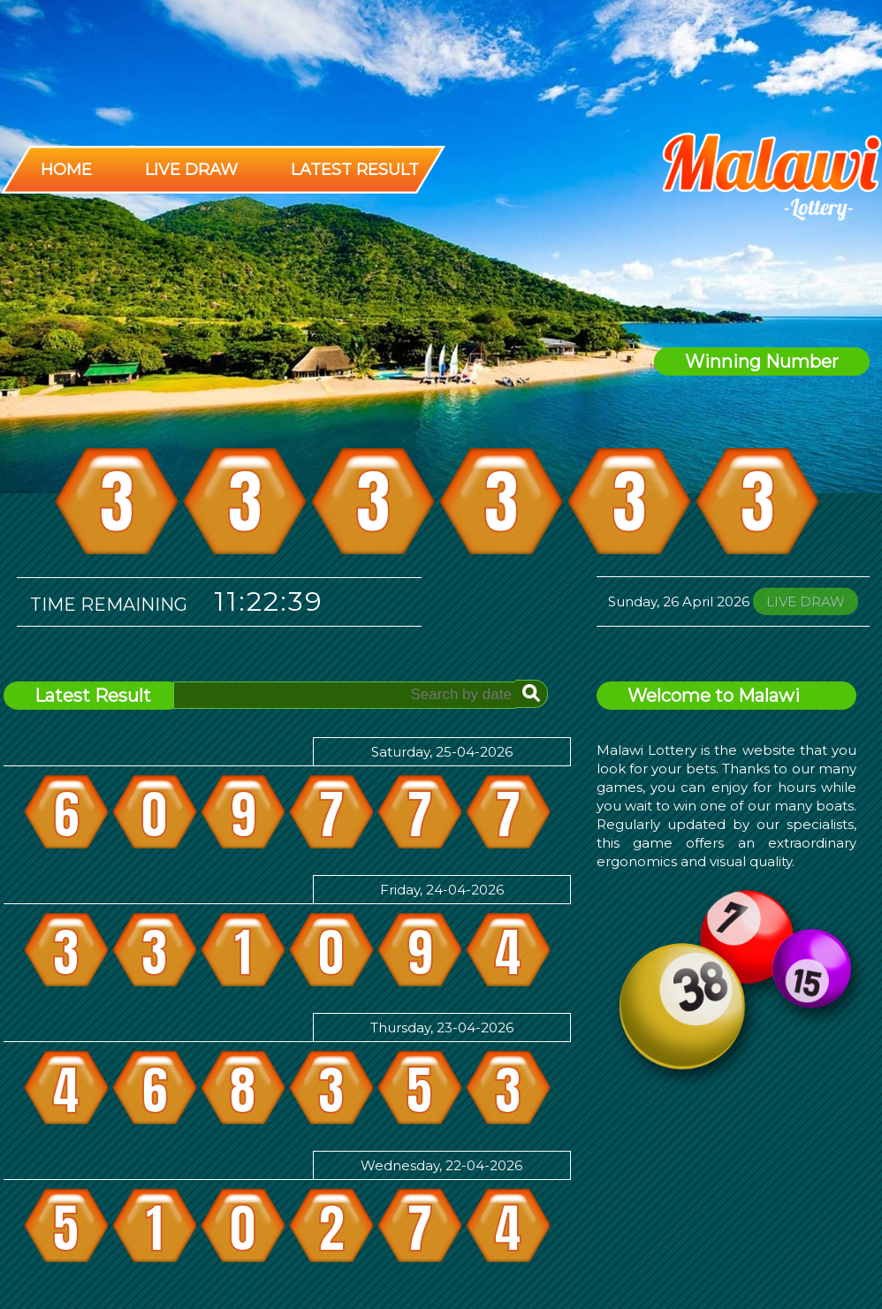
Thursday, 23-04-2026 (441, 1027)
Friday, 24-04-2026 (442, 889)
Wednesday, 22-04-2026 (441, 1165)
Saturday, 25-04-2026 (442, 751)
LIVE (805, 601)
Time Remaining (108, 604)
